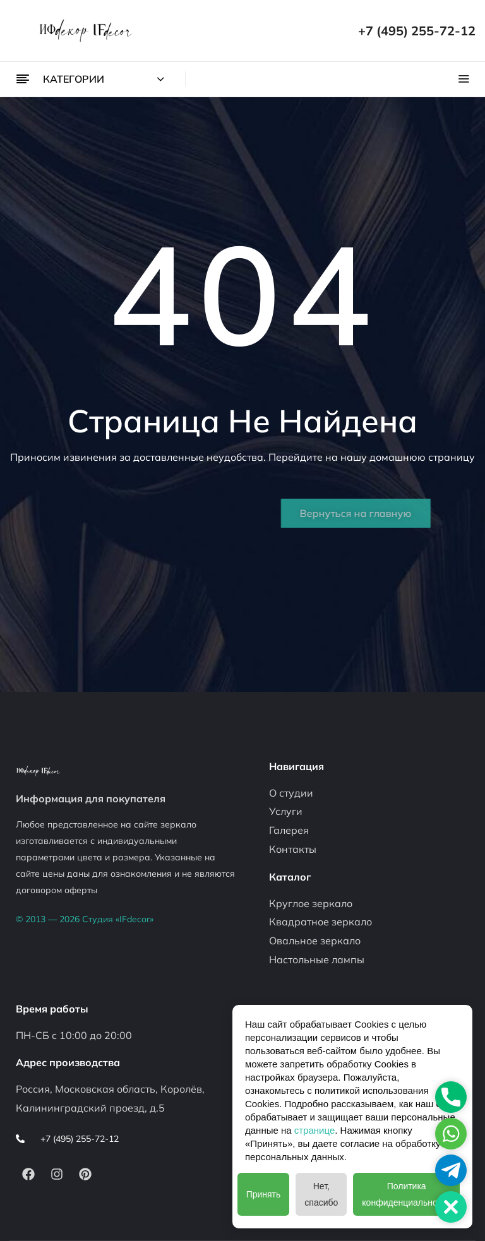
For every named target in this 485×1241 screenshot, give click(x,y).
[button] (451, 1207)
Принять (263, 1194)
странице (314, 1130)
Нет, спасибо (321, 1194)
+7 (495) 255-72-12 (417, 31)
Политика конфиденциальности (406, 1194)
